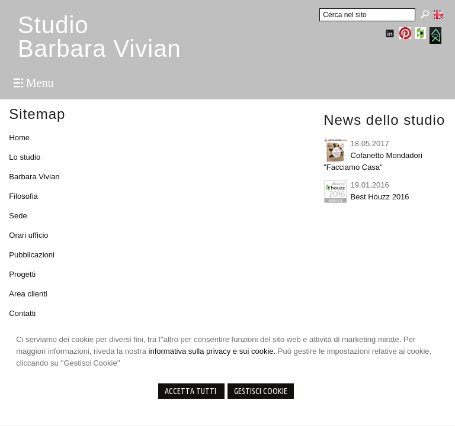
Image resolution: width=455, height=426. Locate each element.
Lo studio (24, 157)
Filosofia (23, 196)
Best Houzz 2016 (380, 196)
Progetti (22, 274)
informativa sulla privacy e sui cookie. (212, 351)
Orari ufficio (28, 235)
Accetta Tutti (191, 391)
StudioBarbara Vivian (99, 37)
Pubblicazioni (32, 254)
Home (19, 137)
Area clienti (28, 293)
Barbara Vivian (34, 176)
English (438, 14)
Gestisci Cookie (260, 391)
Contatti (22, 313)
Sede (18, 215)
